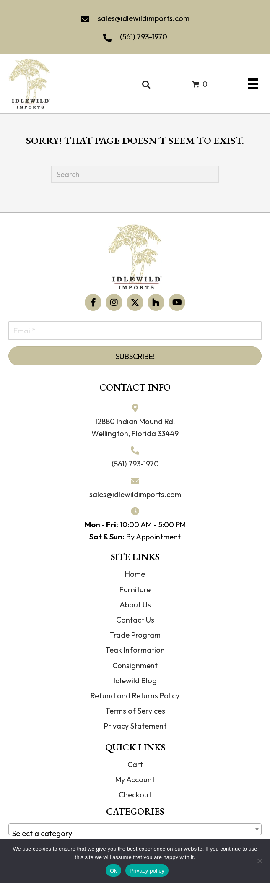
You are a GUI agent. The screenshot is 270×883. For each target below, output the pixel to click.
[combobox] (135, 829)
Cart (135, 764)
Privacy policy (147, 870)
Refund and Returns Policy (135, 696)
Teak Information (135, 650)
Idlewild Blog (135, 680)
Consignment (135, 665)
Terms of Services (135, 711)
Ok (113, 870)
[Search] (135, 174)
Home (135, 574)
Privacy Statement (135, 726)
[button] (93, 302)
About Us (135, 605)
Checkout (135, 795)
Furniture (135, 589)
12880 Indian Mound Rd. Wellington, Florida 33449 (135, 427)
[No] (259, 861)
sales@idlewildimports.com (144, 18)
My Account (135, 779)
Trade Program (135, 635)
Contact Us (135, 620)
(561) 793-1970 (143, 37)
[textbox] (135, 833)
